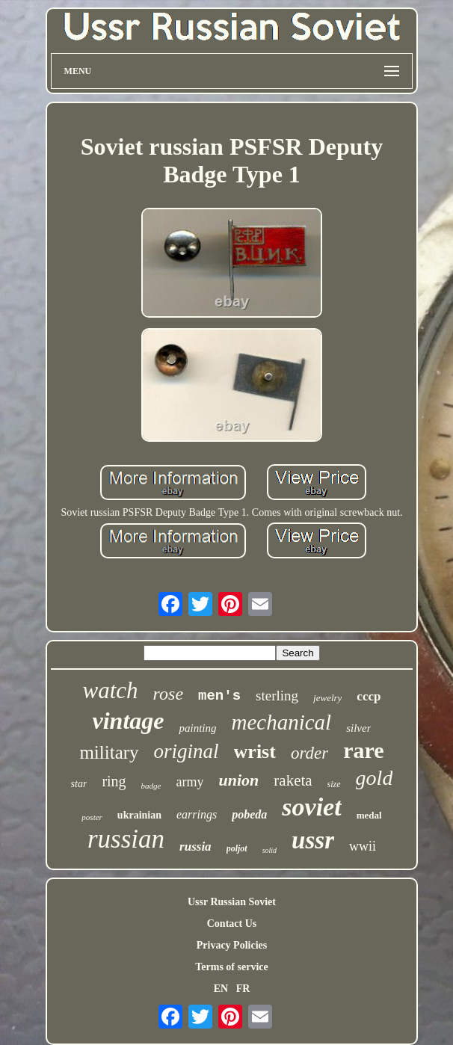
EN (221, 988)
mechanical (281, 722)
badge (151, 785)
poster (91, 817)
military (108, 752)
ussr (313, 840)
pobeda (249, 814)
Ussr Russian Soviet (232, 901)
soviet (311, 807)
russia (195, 846)
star (79, 783)
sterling (277, 695)
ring (114, 781)
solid (269, 850)
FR (243, 988)
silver (358, 728)
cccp (368, 696)
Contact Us (232, 923)
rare (363, 750)
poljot (236, 848)
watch (110, 690)
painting (197, 728)
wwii (362, 846)
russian (125, 839)
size (334, 784)
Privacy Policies (232, 945)
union (238, 780)
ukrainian (139, 815)
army (190, 781)
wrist (255, 751)
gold (374, 777)
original (186, 751)
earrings (196, 814)
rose (168, 693)
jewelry (327, 697)
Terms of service (231, 966)
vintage (128, 720)
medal (369, 815)
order (309, 753)
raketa (293, 780)
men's (219, 696)
